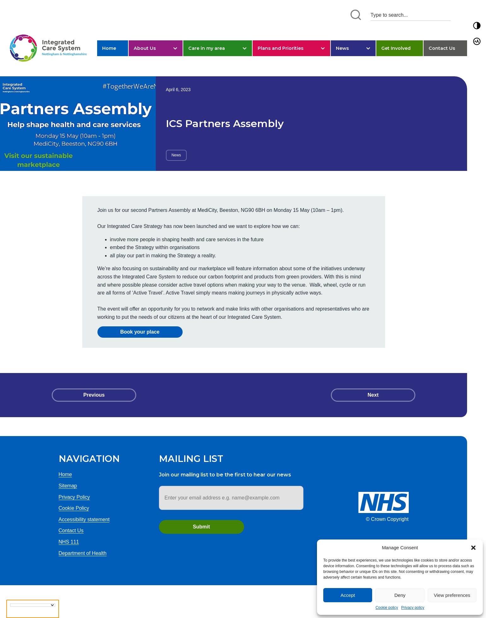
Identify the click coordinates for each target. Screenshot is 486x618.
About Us (145, 48)
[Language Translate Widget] (32, 605)
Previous (94, 395)
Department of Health (83, 553)
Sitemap (68, 485)
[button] (473, 548)
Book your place (139, 332)
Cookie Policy (74, 508)
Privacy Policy (74, 497)
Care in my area (206, 48)
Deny (399, 595)
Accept (348, 595)
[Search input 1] (411, 15)
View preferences (452, 595)
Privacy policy (412, 607)
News (342, 48)
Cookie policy (387, 607)
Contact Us (442, 48)
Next (373, 395)
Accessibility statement (84, 519)
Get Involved (396, 48)
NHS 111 (69, 542)
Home (109, 48)
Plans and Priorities (280, 48)
